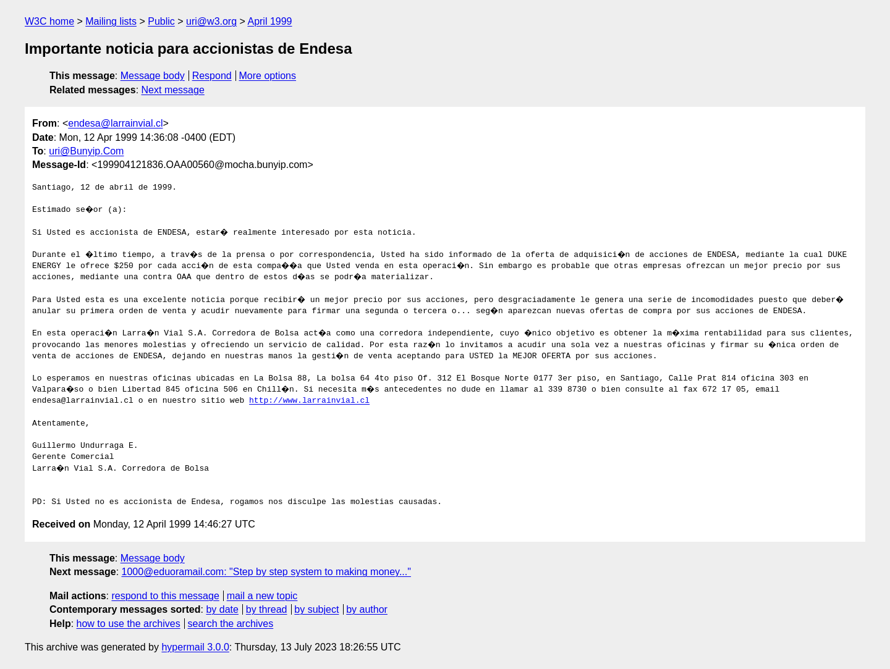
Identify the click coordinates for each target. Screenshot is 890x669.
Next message (173, 90)
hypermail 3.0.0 (195, 647)
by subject (316, 609)
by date (222, 609)
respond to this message (165, 596)
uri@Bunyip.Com (86, 151)
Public (161, 21)
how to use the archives (128, 623)
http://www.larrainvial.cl (309, 400)
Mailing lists (111, 21)
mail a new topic (262, 596)
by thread (266, 609)
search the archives (231, 623)
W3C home (49, 21)
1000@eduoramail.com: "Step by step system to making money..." (266, 571)
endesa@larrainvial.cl (115, 123)
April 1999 (269, 21)
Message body (153, 75)
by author (367, 609)
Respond (212, 75)
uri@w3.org (211, 21)
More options (268, 75)
